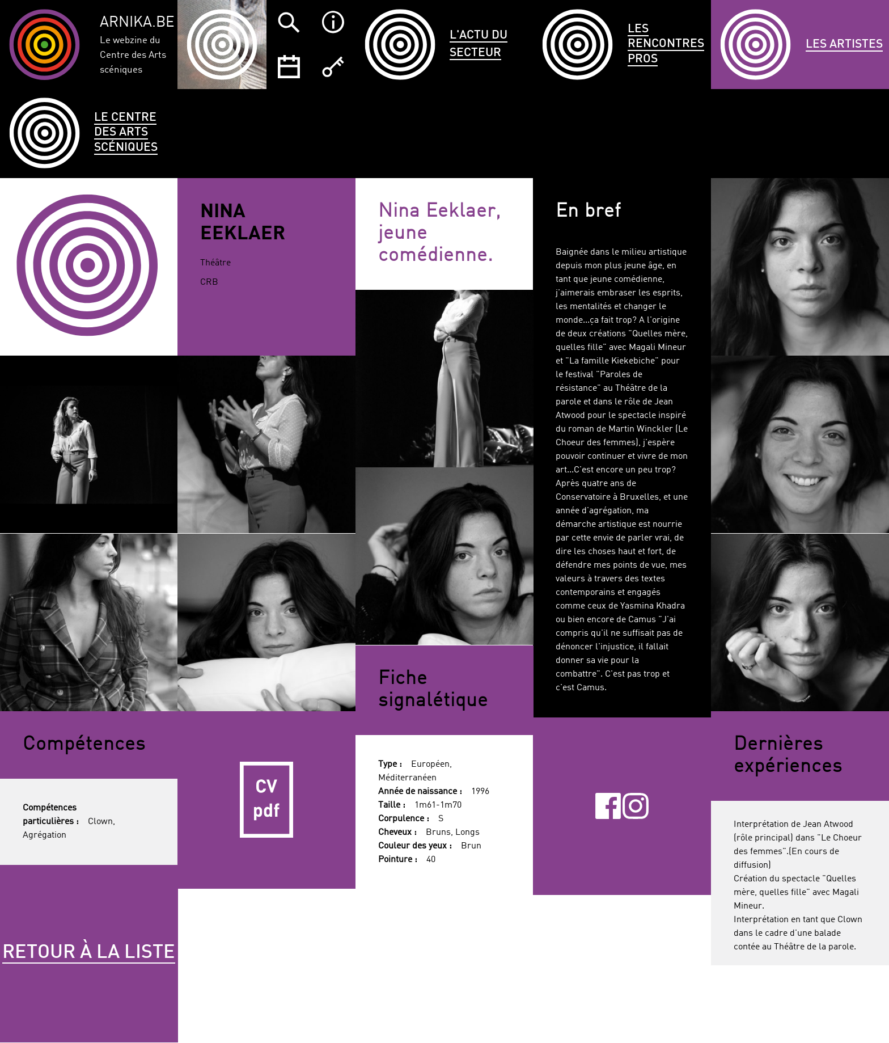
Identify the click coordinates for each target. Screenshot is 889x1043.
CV (266, 800)
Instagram (636, 806)
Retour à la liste (88, 952)
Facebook (608, 806)
